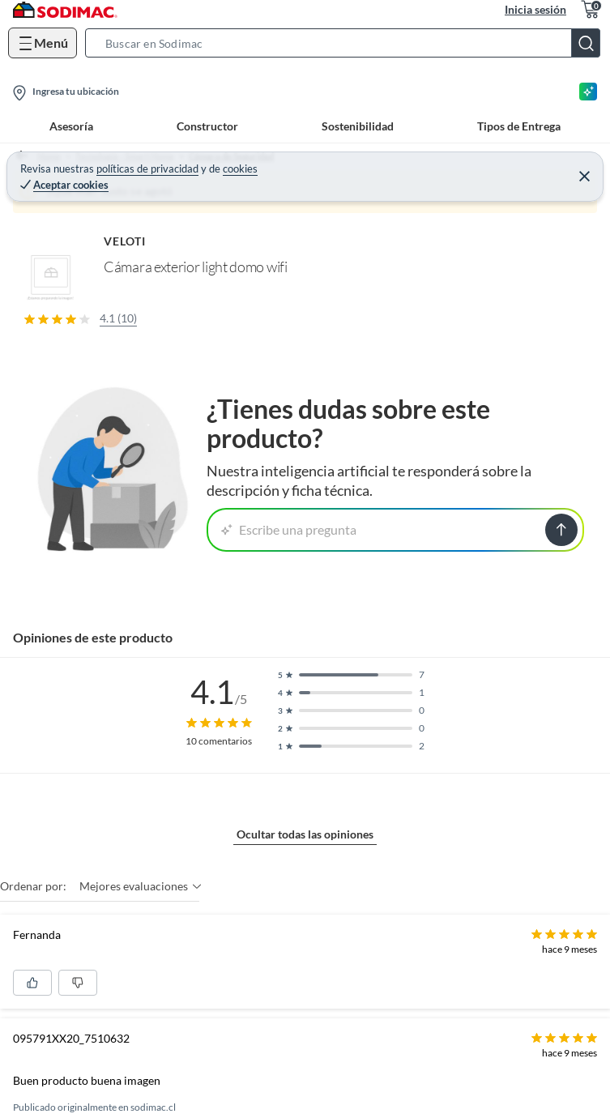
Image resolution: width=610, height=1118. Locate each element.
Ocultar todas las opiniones (305, 834)
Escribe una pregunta (288, 529)
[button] (347, 43)
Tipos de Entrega (519, 126)
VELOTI (125, 241)
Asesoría (71, 126)
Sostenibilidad (358, 126)
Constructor (207, 126)
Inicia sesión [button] (535, 9)
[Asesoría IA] (588, 91)
